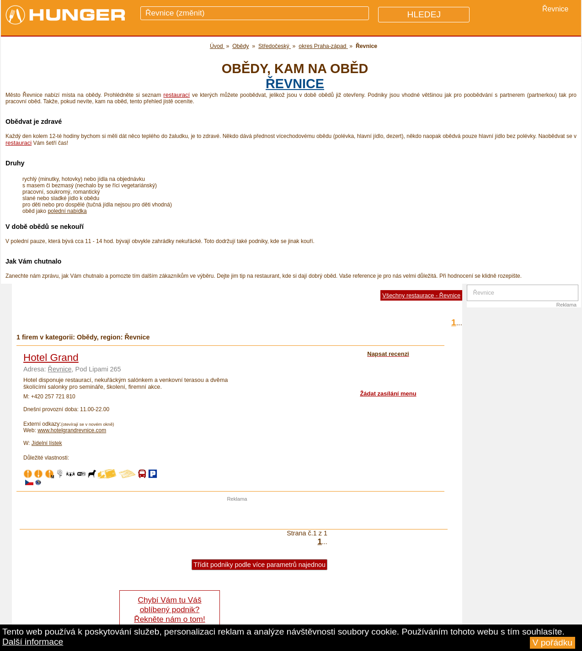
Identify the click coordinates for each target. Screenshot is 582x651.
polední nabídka (67, 211)
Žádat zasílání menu (388, 393)
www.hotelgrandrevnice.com (71, 430)
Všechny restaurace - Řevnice (421, 295)
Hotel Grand (51, 357)
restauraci (18, 142)
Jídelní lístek (47, 443)
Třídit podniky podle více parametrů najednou (259, 564)
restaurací (176, 94)
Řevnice (295, 83)
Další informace (32, 641)
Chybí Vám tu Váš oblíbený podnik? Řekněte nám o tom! (169, 609)
